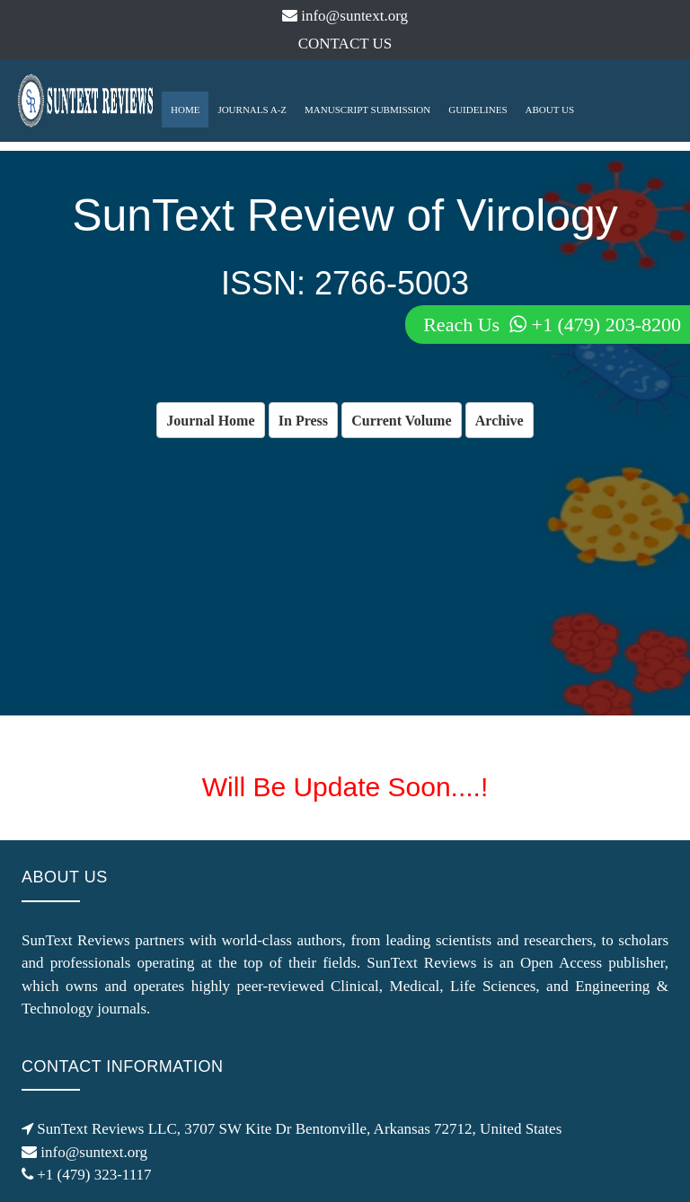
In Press (303, 420)
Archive (499, 420)
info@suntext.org (345, 15)
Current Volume (401, 420)
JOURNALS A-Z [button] (252, 109)
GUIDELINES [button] (477, 109)
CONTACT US (345, 43)
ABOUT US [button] (550, 109)
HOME (185, 109)
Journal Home (210, 420)
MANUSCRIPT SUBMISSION (367, 109)
